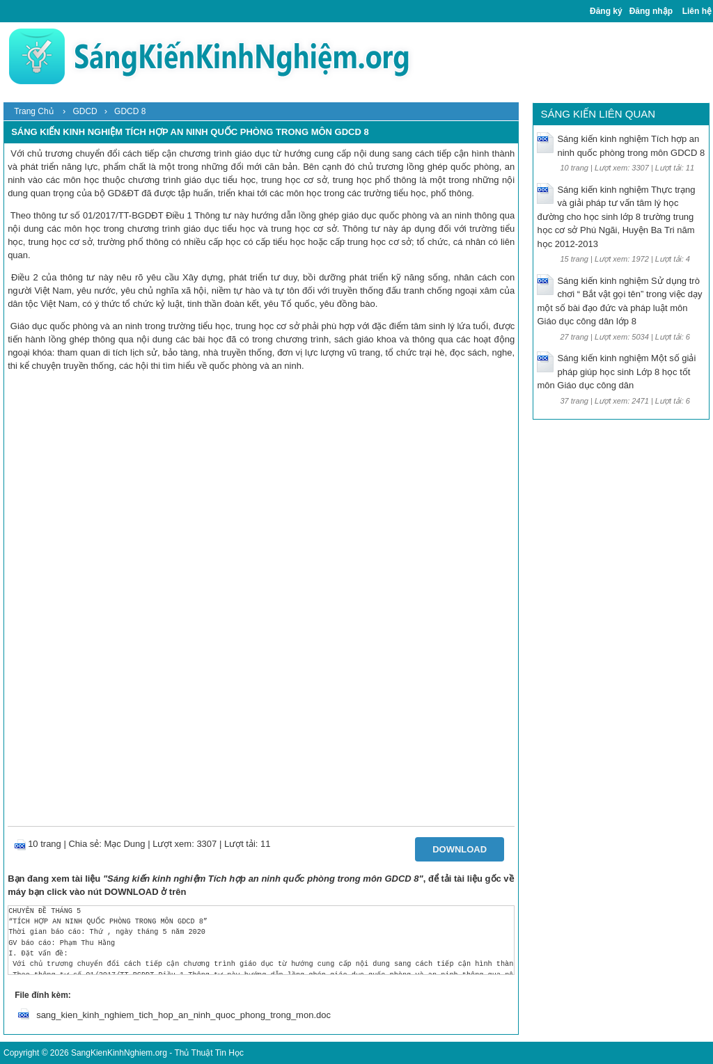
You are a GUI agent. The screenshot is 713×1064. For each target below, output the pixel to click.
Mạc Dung (125, 844)
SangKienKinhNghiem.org (119, 1053)
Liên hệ (697, 11)
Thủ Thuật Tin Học (208, 1053)
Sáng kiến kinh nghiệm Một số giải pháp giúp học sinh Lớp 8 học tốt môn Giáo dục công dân (616, 371)
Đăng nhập (651, 11)
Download (459, 849)
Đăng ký (606, 11)
